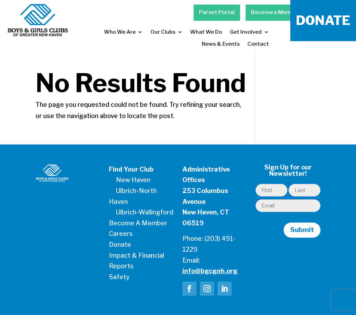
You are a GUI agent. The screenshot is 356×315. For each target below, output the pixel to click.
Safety (119, 277)
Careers (121, 233)
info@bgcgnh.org (210, 271)
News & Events (221, 44)
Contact (258, 44)
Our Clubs (162, 32)
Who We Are (120, 32)
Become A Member (138, 223)
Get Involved (246, 32)
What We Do (206, 32)
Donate (120, 244)
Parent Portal (217, 12)
